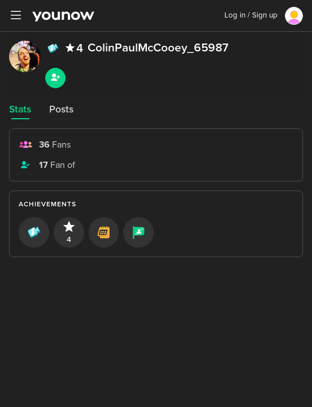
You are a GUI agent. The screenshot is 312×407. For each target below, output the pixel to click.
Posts (61, 109)
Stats (20, 109)
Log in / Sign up (251, 15)
